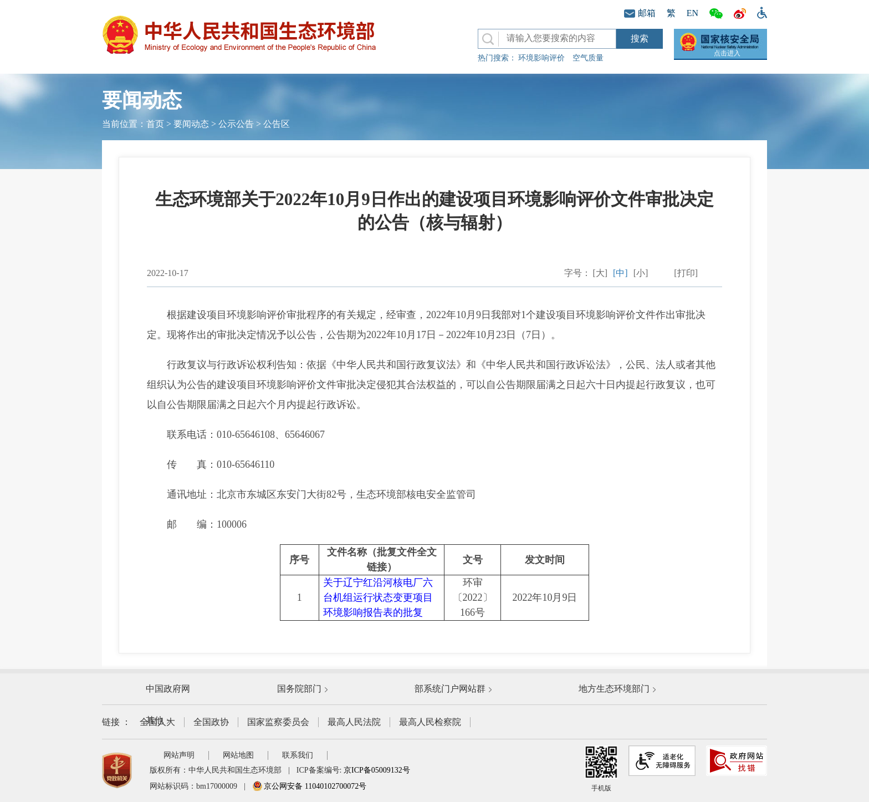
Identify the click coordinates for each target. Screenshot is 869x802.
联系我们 (297, 755)
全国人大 (157, 722)
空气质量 (588, 58)
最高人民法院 (354, 722)
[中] (620, 273)
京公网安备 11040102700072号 (309, 786)
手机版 (601, 768)
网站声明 (179, 755)
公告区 (276, 124)
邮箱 (640, 13)
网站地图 (238, 755)
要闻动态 (191, 124)
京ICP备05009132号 (377, 770)
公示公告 (236, 124)
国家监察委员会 (278, 722)
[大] (599, 273)
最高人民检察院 (430, 722)
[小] (640, 273)
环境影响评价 (541, 58)
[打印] (686, 273)
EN (692, 13)
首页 (155, 124)
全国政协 (211, 722)
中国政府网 (168, 688)
